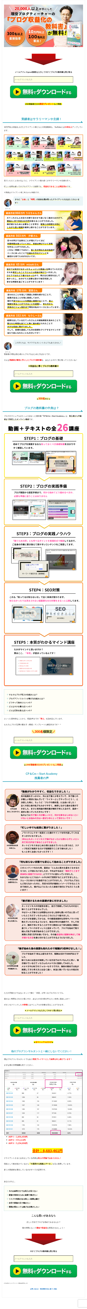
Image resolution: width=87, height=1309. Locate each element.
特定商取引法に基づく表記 (48, 1289)
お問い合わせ (35, 1289)
